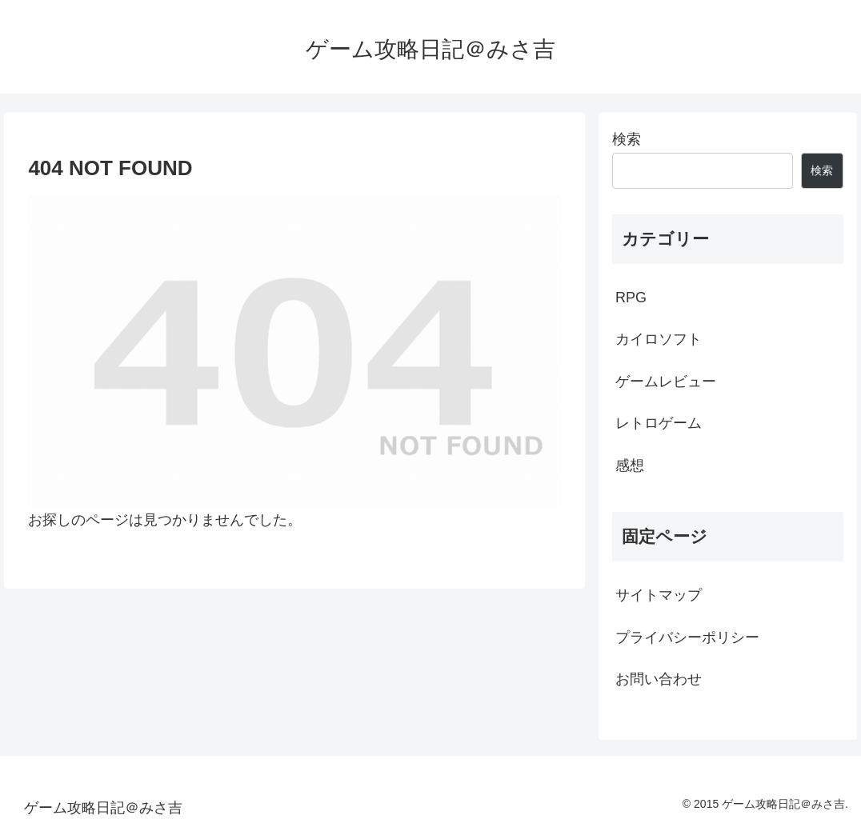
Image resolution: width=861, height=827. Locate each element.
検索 (626, 139)
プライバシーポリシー (687, 637)
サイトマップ (658, 595)
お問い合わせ (658, 679)
